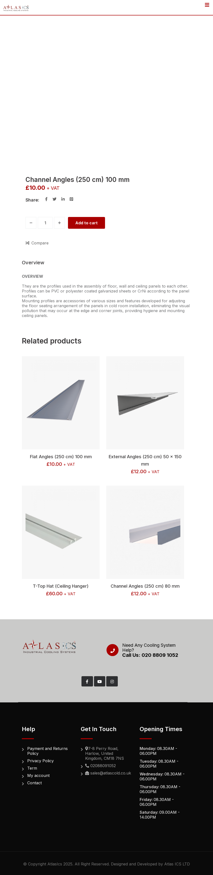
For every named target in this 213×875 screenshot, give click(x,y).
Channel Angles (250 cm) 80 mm (145, 586)
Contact (34, 782)
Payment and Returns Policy (47, 751)
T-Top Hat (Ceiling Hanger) (61, 586)
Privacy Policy (40, 760)
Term (32, 768)
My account (38, 775)
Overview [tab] (33, 263)
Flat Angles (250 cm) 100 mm (61, 456)
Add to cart (86, 222)
